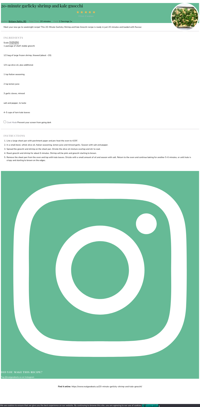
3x (17, 42)
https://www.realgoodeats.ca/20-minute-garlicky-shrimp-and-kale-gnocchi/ (107, 386)
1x (11, 42)
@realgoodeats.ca (13, 377)
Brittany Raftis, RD (17, 21)
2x (14, 42)
